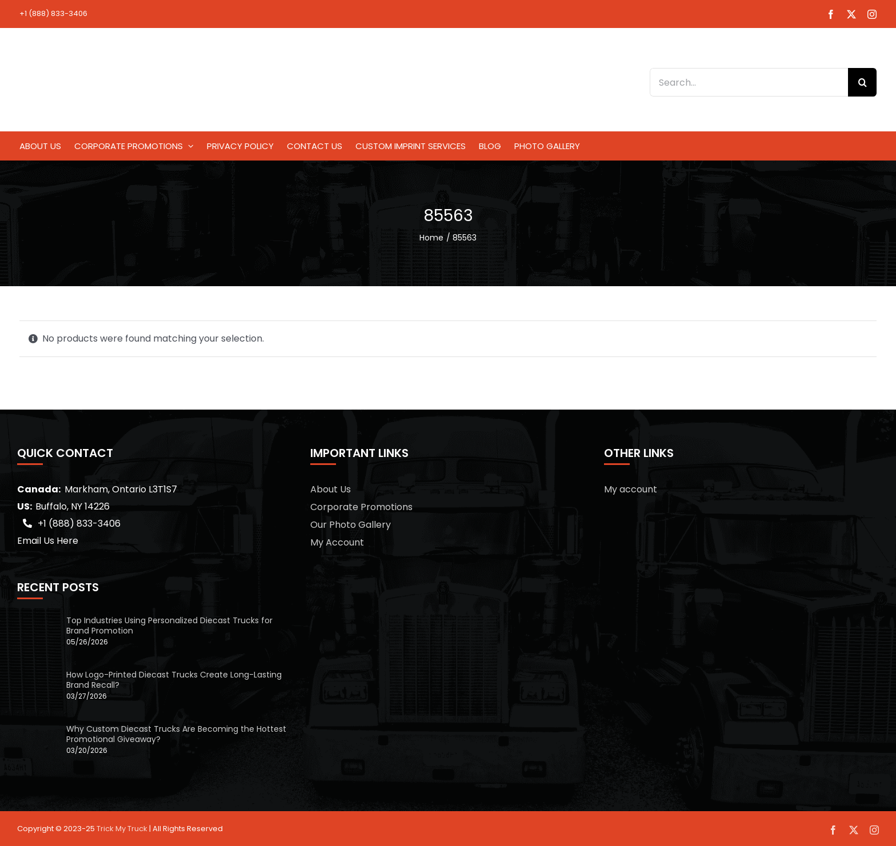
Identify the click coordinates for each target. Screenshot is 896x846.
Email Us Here (47, 540)
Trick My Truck (122, 828)
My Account (337, 542)
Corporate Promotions (361, 507)
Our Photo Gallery (350, 524)
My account (630, 489)
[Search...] (749, 82)
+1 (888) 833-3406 (53, 13)
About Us (330, 489)
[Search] (862, 82)
